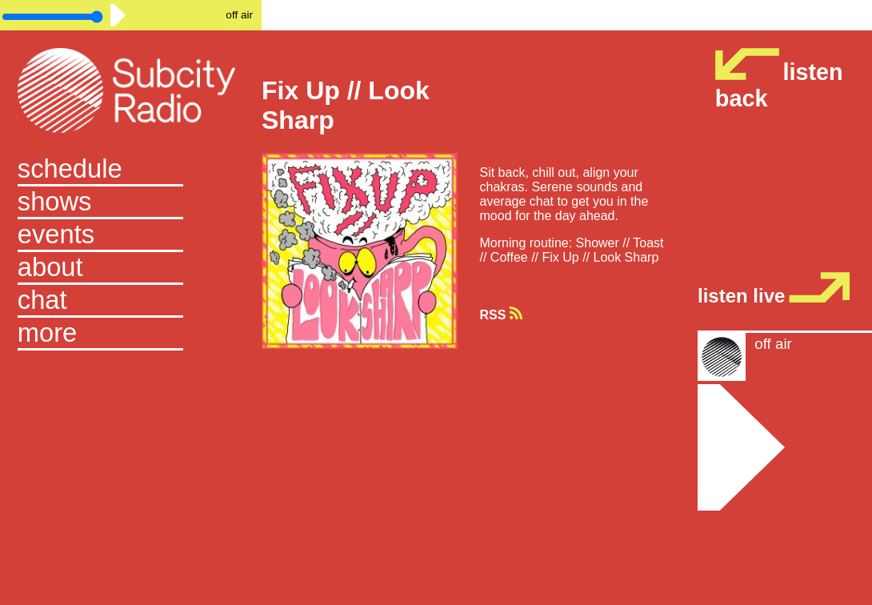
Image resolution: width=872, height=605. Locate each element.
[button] (131, 334)
